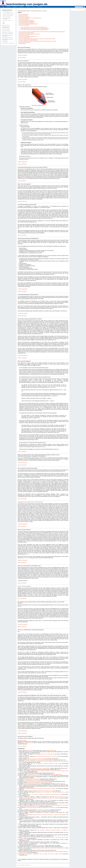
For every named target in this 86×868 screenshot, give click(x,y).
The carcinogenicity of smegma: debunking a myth (45, 763)
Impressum (15, 6)
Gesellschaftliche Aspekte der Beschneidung (7, 39)
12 (51, 218)
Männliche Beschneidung (7, 10)
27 (51, 344)
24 (41, 333)
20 (52, 308)
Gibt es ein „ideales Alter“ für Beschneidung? (28, 39)
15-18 (28, 302)
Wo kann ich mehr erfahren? (25, 42)
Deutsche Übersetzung (59, 783)
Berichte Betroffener (6, 25)
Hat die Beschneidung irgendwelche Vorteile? (28, 23)
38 (58, 494)
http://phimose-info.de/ (22, 740)
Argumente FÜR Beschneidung (8, 15)
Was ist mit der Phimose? (24, 35)
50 (20, 606)
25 (55, 339)
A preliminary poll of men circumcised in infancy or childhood (37, 781)
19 (67, 306)
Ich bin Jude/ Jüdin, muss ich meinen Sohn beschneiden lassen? (34, 27)
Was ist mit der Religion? (24, 25)
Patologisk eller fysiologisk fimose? (38, 845)
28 (61, 345)
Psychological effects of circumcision (32, 780)
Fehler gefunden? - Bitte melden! (8, 43)
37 (56, 494)
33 (56, 349)
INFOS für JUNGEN (6, 29)
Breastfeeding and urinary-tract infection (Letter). (42, 790)
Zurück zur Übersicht (22, 57)
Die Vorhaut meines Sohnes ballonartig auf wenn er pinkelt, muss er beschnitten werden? (37, 38)
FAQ (3, 23)
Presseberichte (5, 41)
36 (47, 491)
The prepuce (29, 750)
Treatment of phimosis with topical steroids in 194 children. (53, 830)
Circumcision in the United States (43, 809)
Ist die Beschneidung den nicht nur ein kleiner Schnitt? (30, 17)
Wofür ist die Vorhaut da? (24, 16)
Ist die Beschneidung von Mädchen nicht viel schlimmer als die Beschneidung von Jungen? (37, 41)
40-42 (26, 554)
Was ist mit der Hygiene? (24, 19)
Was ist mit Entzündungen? (24, 37)
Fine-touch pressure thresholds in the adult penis (47, 756)
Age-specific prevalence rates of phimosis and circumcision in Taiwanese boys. (48, 847)
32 (55, 349)
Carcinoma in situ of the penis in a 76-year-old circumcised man (50, 792)
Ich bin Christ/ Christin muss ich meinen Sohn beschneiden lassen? (34, 29)
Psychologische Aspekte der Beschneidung (7, 36)
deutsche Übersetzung (50, 750)
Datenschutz (39, 6)
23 (60, 331)
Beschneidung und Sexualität (7, 33)
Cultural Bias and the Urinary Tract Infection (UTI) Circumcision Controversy (40, 788)
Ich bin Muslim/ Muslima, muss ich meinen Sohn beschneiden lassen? (35, 28)
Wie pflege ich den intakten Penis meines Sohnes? (29, 34)
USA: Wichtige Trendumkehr (7, 20)
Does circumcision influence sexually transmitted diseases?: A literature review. (41, 807)
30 (30, 349)
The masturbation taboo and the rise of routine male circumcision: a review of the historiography (45, 814)
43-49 (31, 575)
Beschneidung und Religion (7, 37)
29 (63, 345)
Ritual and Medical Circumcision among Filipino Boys (39, 775)
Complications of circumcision (34, 774)
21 (66, 310)
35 (22, 486)
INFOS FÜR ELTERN (6, 30)
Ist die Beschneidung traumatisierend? (27, 22)
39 (41, 495)
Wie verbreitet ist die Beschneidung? (26, 32)
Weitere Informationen (23, 55)
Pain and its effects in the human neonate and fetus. (39, 768)
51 (57, 610)
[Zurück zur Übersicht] (22, 201)
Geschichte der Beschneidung (7, 12)
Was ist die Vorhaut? (23, 15)
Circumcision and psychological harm (34, 782)
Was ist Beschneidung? (24, 14)
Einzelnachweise (22, 43)
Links (3, 21)
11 (43, 212)
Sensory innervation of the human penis (36, 758)
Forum (33, 6)
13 (35, 221)
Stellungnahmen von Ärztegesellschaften (6, 27)
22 (33, 328)
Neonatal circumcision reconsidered (31, 778)
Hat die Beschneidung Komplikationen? (27, 21)
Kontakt (8, 6)
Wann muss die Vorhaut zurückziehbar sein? (28, 36)
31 (31, 349)
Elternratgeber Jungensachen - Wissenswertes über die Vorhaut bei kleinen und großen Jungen (40, 853)
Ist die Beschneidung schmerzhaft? (26, 20)
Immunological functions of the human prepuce (44, 754)
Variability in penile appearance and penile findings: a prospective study (39, 759)
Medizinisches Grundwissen (7, 32)
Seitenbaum (22, 6)
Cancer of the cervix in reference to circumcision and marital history (43, 794)
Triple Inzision (25, 557)
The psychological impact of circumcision (32, 783)
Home (3, 6)
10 (55, 211)
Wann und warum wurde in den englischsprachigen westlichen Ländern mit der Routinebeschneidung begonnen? (42, 31)
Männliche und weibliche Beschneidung (7, 18)
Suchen (28, 6)
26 (50, 344)
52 (63, 659)
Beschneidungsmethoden (7, 16)
